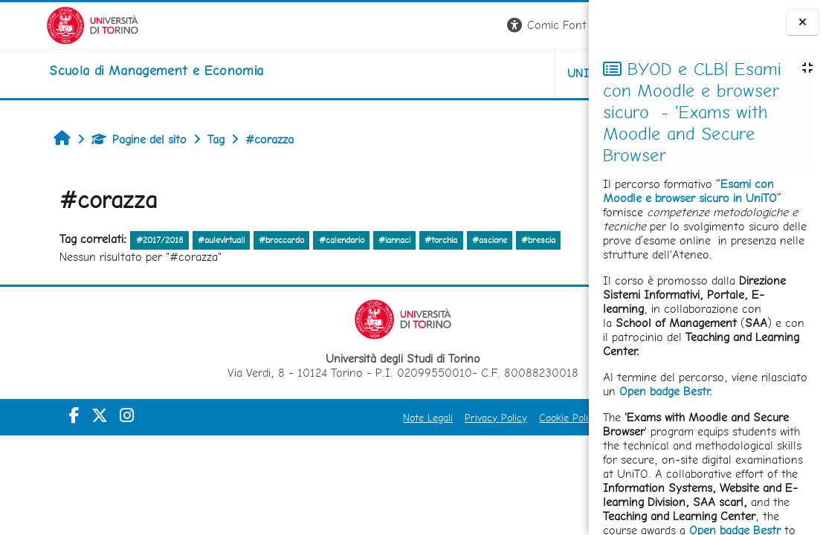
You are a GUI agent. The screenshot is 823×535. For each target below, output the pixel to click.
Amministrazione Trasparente (505, 417)
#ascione (450, 240)
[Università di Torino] (46, 24)
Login (563, 25)
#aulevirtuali (182, 240)
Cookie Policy (397, 417)
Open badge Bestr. (665, 391)
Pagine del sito (100, 139)
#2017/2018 (120, 240)
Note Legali (257, 417)
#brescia (499, 240)
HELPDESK (499, 73)
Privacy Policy (325, 417)
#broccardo (242, 240)
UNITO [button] (414, 73)
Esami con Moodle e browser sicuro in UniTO (690, 191)
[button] (381, 25)
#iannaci (356, 240)
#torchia (402, 240)
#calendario (302, 240)
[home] (110, 70)
